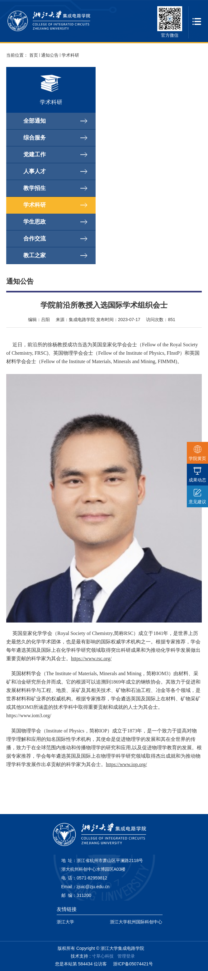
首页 (33, 55)
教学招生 (34, 188)
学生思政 (34, 222)
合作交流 (34, 238)
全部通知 (34, 121)
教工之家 (34, 255)
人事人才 (34, 171)
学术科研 (70, 55)
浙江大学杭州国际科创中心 (136, 921)
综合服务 (34, 138)
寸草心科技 (103, 956)
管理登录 (126, 956)
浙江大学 (65, 921)
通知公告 (50, 55)
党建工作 (34, 154)
